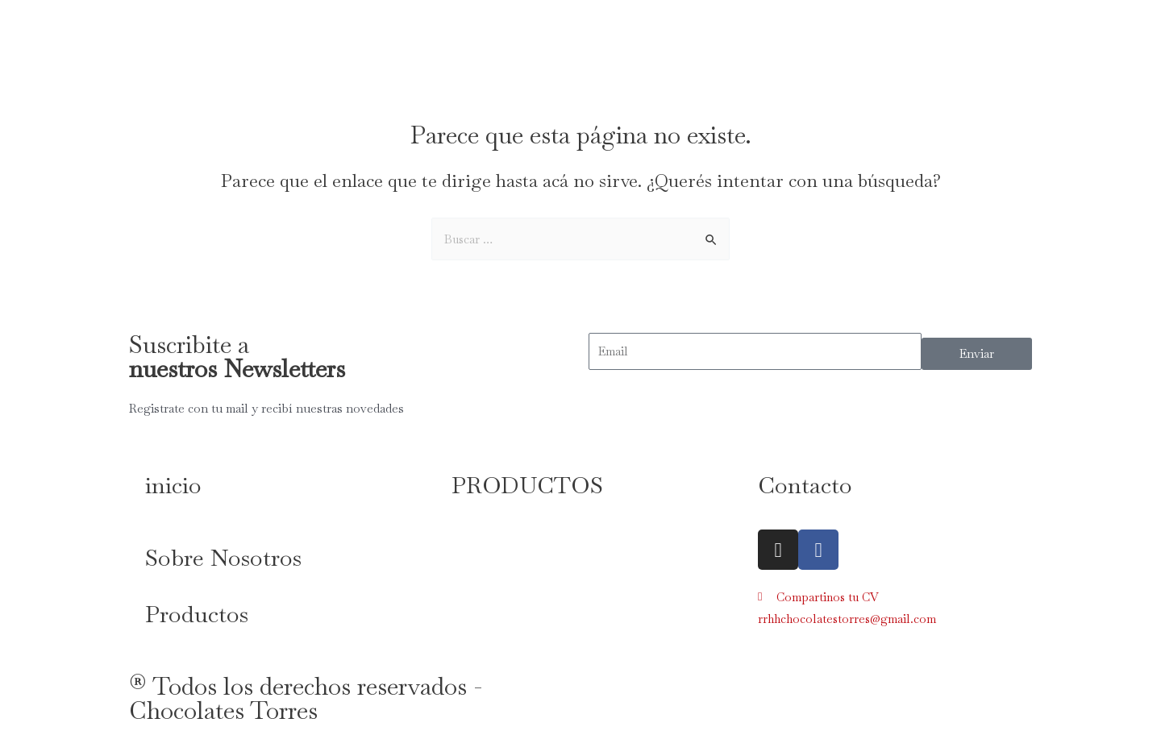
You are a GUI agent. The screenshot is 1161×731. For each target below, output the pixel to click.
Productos (197, 613)
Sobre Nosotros (225, 557)
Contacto (805, 484)
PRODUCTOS (530, 484)
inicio (173, 484)
